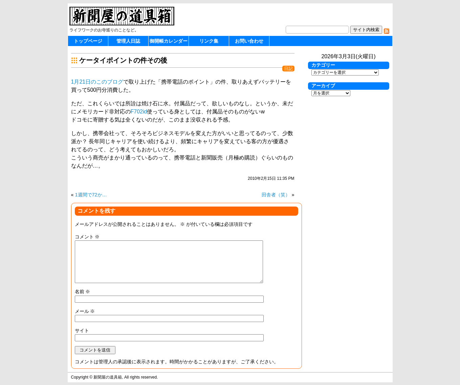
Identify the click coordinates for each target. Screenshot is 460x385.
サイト (82, 330)
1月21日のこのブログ (97, 82)
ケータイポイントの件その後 (123, 60)
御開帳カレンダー (169, 41)
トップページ (88, 41)
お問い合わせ (249, 41)
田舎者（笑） (276, 194)
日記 (288, 68)
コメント (87, 236)
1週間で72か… (91, 194)
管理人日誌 (128, 41)
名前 (82, 291)
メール (85, 311)
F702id (139, 111)
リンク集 (208, 41)
